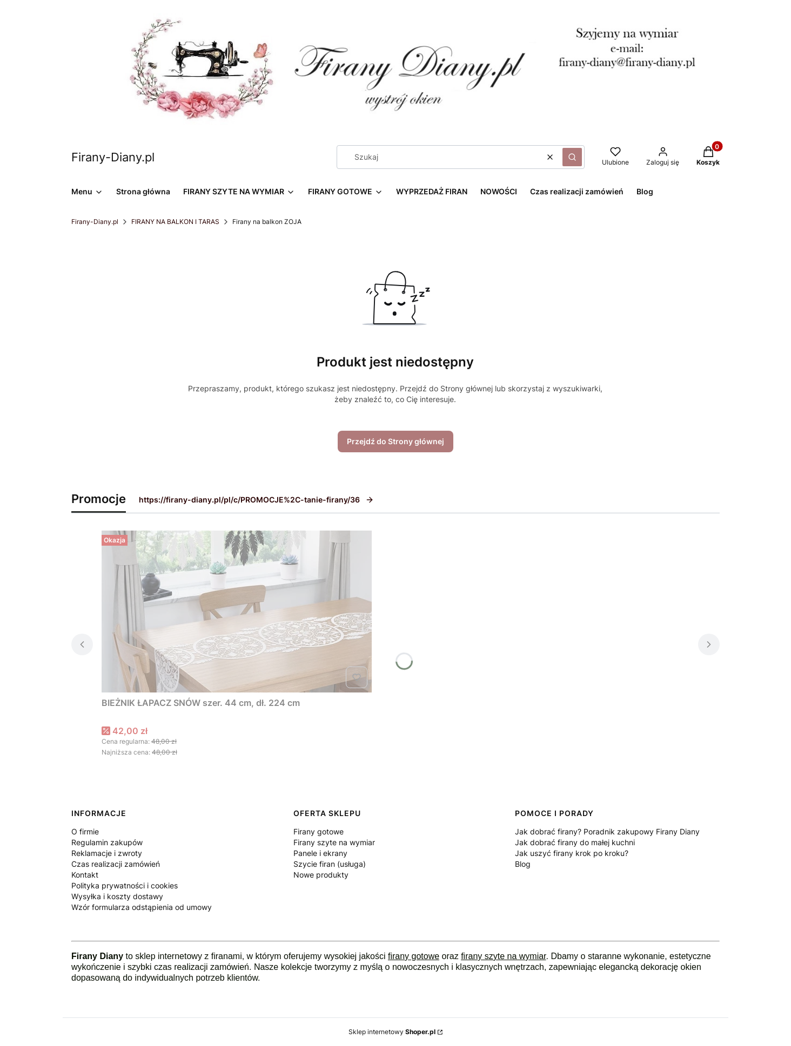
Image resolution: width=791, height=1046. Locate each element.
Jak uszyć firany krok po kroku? (571, 853)
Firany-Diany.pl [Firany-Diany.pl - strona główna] (113, 157)
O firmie (85, 831)
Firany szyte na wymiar (334, 842)
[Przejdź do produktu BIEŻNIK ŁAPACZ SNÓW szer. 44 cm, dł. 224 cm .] (237, 611)
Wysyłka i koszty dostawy (117, 896)
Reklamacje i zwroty (106, 853)
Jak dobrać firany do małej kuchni (575, 842)
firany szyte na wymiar (503, 956)
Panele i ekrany (320, 853)
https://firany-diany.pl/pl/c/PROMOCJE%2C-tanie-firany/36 (256, 499)
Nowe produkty (320, 874)
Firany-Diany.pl (94, 222)
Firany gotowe (318, 831)
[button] (572, 157)
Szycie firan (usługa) (329, 863)
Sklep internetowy (391, 1032)
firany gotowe (413, 956)
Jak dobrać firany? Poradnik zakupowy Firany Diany (607, 831)
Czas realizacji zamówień (115, 863)
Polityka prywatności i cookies (124, 885)
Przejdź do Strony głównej (395, 441)
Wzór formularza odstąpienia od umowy (141, 907)
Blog (523, 863)
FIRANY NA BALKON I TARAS (175, 222)
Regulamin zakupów (107, 842)
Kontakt (84, 874)
